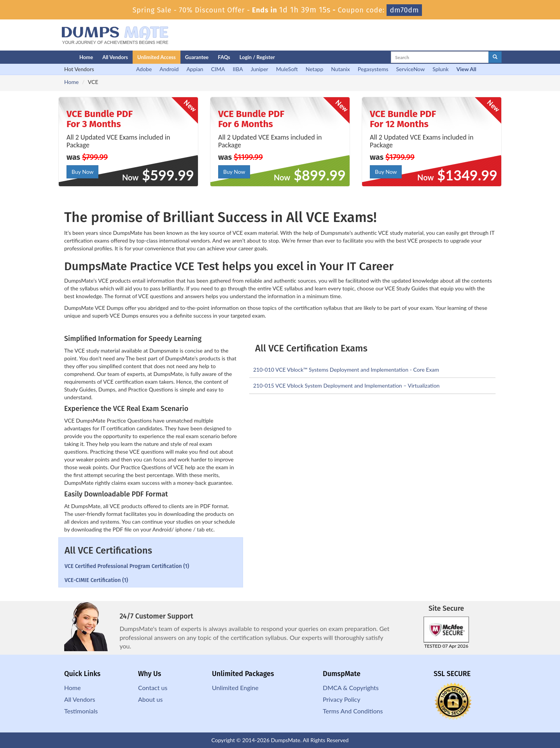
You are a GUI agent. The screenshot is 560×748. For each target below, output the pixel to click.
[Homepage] (53, 57)
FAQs (224, 57)
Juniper (259, 69)
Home (86, 57)
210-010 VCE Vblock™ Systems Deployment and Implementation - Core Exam (346, 369)
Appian (194, 69)
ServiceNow (410, 69)
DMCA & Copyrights (351, 687)
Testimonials (81, 711)
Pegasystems (373, 69)
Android (168, 69)
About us (150, 699)
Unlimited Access (156, 57)
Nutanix (340, 69)
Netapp (315, 69)
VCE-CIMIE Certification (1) (96, 580)
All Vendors (115, 57)
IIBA (238, 69)
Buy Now (82, 171)
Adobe (144, 69)
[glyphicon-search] (495, 57)
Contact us (152, 687)
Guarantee (197, 57)
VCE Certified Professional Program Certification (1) (127, 566)
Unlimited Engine (235, 687)
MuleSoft (287, 69)
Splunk (440, 69)
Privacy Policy (341, 699)
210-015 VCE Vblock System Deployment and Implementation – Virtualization (346, 385)
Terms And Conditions (353, 711)
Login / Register (257, 57)
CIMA (218, 69)
